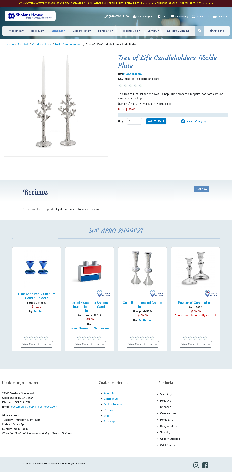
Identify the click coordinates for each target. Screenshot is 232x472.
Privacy (108, 410)
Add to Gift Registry (196, 121)
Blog (107, 415)
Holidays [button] (36, 30)
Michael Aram (132, 74)
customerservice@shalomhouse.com (34, 406)
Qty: (121, 121)
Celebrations (168, 413)
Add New (201, 188)
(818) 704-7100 (119, 16)
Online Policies (113, 404)
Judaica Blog (179, 16)
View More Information (36, 344)
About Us (109, 393)
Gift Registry (200, 16)
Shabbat (165, 407)
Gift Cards (220, 16)
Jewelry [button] (152, 30)
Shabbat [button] (57, 30)
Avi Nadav (145, 320)
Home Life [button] (104, 30)
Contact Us (111, 398)
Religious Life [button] (129, 30)
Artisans (217, 30)
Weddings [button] (15, 30)
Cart (161, 16)
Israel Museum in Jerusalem (89, 328)
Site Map (109, 421)
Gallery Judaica (170, 438)
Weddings (166, 394)
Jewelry (165, 432)
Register (149, 16)
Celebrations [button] (81, 30)
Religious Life (168, 426)
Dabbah (39, 311)
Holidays (165, 400)
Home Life (166, 419)
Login (137, 16)
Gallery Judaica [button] (178, 30)
